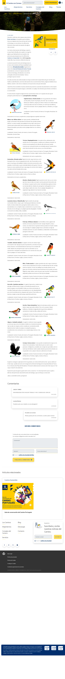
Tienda (58, 7)
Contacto (21, 531)
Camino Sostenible (17, 13)
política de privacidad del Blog (26, 455)
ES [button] (62, 2)
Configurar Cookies (11, 563)
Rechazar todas (47, 648)
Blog (50, 7)
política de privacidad (46, 540)
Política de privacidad (12, 557)
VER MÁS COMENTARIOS (32, 426)
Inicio (6, 13)
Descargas (21, 527)
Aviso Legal (9, 553)
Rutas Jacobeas (11, 39)
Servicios (29, 7)
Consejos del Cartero (40, 8)
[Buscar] (32, 3)
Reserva (51, 2)
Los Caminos (7, 8)
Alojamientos (18, 7)
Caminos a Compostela (13, 58)
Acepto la (24, 455)
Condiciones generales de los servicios (15, 566)
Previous (2, 498)
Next (62, 498)
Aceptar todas (61, 648)
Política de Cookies (11, 560)
